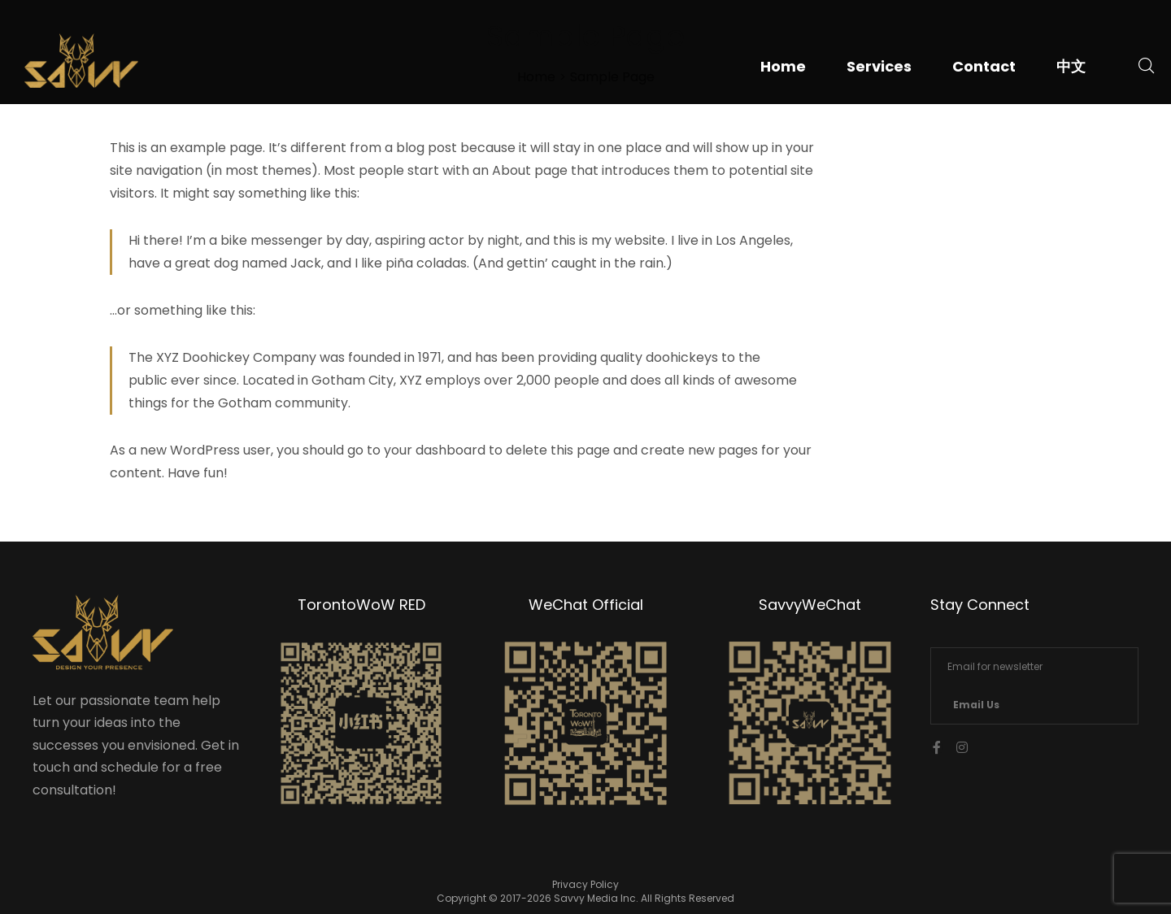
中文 (1071, 66)
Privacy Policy (585, 884)
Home (783, 66)
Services (879, 66)
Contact (984, 66)
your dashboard (434, 450)
